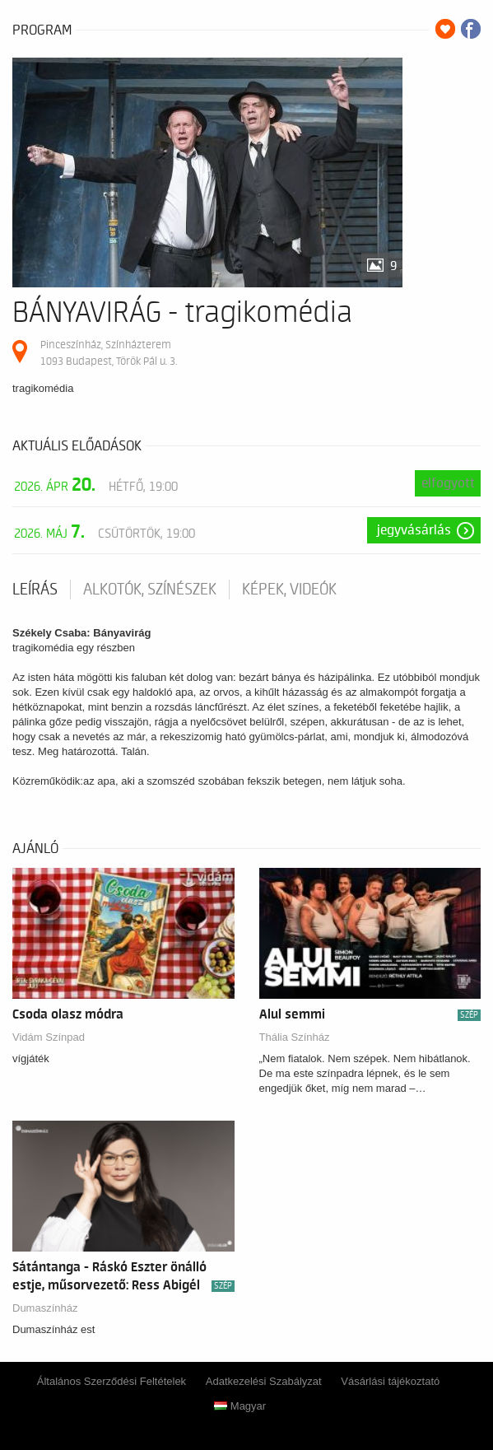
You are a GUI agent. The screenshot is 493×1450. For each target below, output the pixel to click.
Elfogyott (448, 483)
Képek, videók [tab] (289, 589)
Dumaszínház (44, 1308)
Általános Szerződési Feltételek (111, 1381)
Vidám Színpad (48, 1037)
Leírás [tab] (35, 589)
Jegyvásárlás (414, 530)
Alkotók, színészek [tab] (149, 589)
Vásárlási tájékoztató (390, 1381)
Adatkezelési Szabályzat (264, 1381)
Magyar (240, 1406)
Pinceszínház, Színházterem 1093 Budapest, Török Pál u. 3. (108, 352)
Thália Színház (294, 1037)
